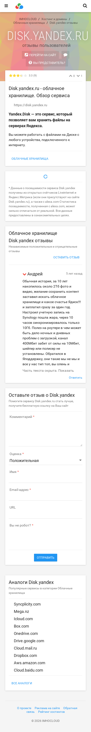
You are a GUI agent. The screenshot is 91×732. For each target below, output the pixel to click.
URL (13, 507)
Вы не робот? (20, 525)
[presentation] (42, 536)
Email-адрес (19, 490)
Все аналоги (21, 683)
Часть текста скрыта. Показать (48, 370)
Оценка (15, 454)
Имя (13, 472)
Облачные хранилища (29, 158)
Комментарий (21, 417)
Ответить (75, 377)
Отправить (45, 557)
